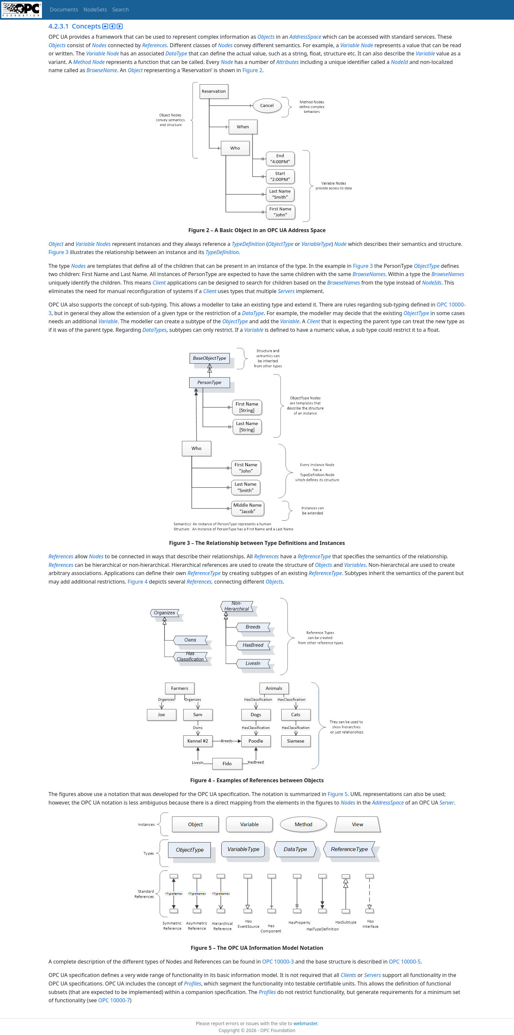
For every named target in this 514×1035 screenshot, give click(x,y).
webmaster (305, 1023)
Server (447, 802)
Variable (425, 53)
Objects (265, 36)
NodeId (399, 62)
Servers (286, 291)
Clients (348, 975)
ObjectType (280, 244)
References (154, 45)
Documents (64, 9)
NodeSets (95, 9)
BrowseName (102, 70)
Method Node (89, 62)
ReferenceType (314, 556)
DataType (176, 53)
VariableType (316, 244)
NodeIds (432, 282)
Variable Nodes (93, 244)
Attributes (287, 62)
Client (159, 282)
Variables (355, 564)
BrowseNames (369, 274)
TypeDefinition (248, 244)
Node (227, 62)
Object (135, 70)
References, (200, 581)
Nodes (99, 45)
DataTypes (155, 329)
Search (120, 9)
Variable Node (356, 45)
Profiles (192, 983)
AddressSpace (305, 36)
